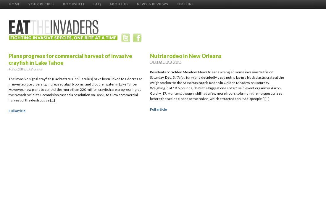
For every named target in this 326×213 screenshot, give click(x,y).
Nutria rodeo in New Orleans (186, 56)
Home (14, 4)
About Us (119, 4)
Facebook (138, 39)
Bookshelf (74, 4)
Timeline (185, 4)
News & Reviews (152, 4)
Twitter (127, 39)
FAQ (97, 4)
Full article (17, 111)
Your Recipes (41, 4)
